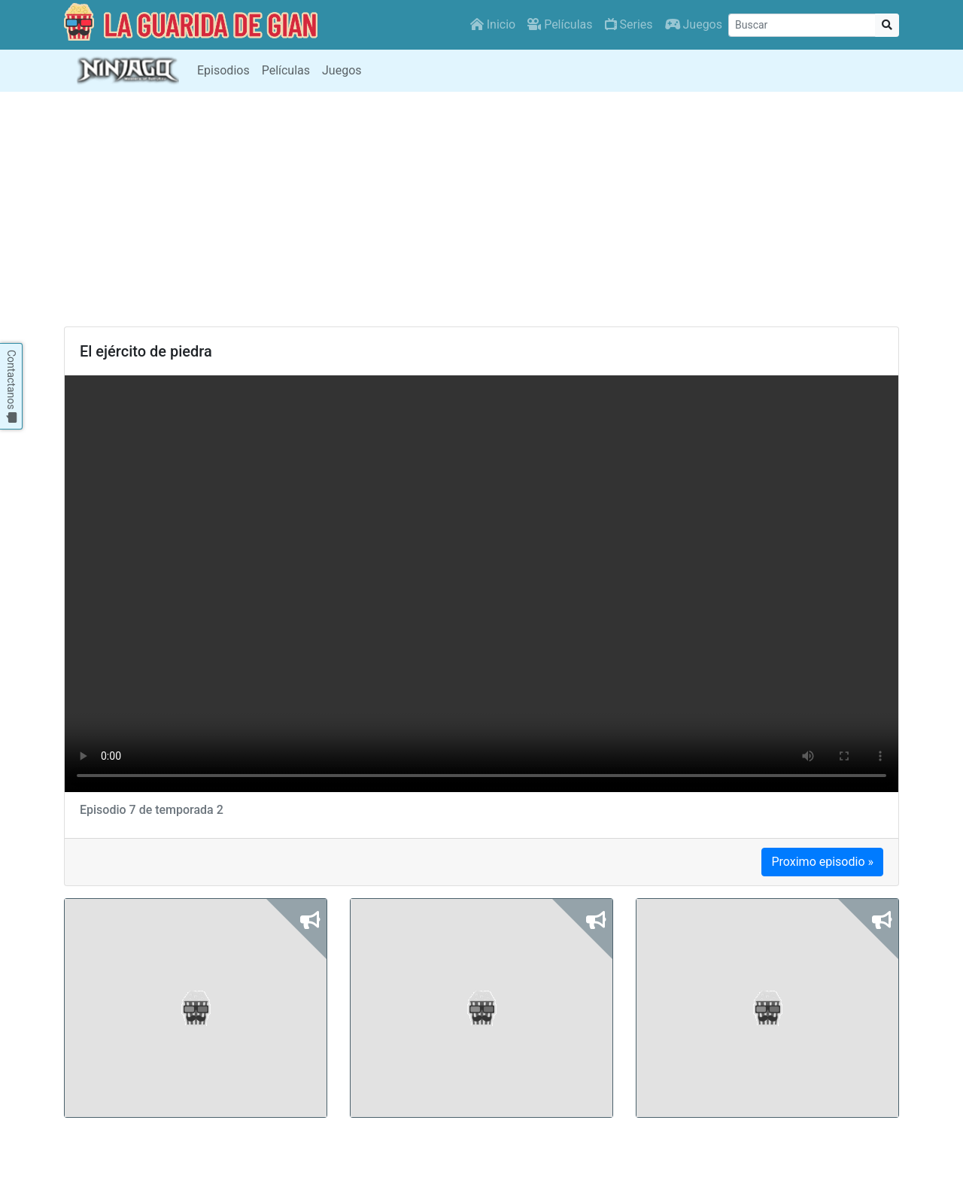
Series (629, 24)
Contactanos (11, 386)
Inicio (492, 24)
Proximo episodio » (822, 862)
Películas (559, 24)
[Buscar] (802, 25)
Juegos (693, 24)
